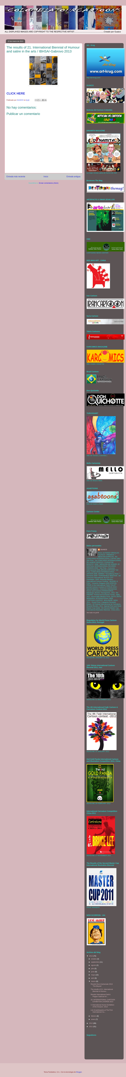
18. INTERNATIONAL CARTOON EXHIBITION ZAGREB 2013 (103, 1001)
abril (93, 978)
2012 (91, 1023)
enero (93, 1019)
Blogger (79, 1072)
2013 (91, 956)
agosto (93, 965)
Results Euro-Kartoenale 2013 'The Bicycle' (102, 985)
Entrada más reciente (16, 176)
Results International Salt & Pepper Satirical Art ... (100, 995)
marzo (93, 981)
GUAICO (103, 549)
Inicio (46, 176)
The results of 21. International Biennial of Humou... (102, 990)
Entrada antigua (73, 176)
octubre (94, 959)
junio (93, 972)
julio (92, 968)
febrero (94, 1016)
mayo (93, 975)
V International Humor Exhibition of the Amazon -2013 (102, 1006)
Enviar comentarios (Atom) (48, 183)
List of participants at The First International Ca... (102, 1011)
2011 (91, 1026)
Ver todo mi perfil (93, 613)
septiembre (95, 962)
